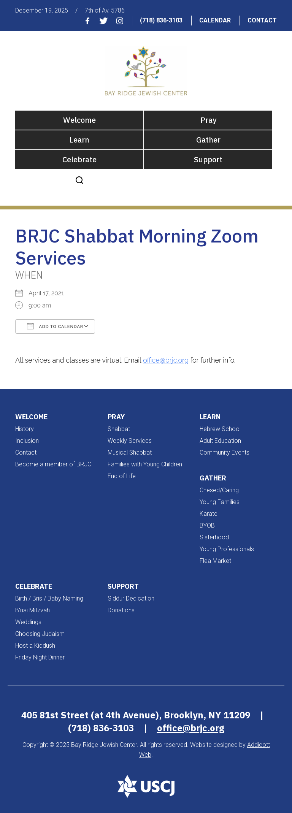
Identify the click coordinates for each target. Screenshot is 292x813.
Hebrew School (220, 429)
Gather (208, 140)
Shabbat (119, 429)
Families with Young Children (145, 464)
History (24, 429)
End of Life (122, 476)
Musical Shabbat (130, 452)
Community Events (224, 452)
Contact (262, 20)
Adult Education (220, 440)
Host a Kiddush (35, 645)
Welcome (79, 120)
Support (208, 159)
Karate (208, 513)
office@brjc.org (166, 360)
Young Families (220, 502)
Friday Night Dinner (40, 657)
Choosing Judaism (40, 633)
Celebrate (79, 159)
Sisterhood (214, 537)
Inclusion (27, 440)
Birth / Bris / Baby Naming (49, 598)
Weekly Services (130, 440)
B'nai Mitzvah (32, 610)
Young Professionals (227, 549)
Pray (208, 120)
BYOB (207, 525)
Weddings (28, 622)
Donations (121, 610)
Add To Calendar (55, 326)
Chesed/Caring (219, 490)
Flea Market (215, 560)
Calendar (215, 20)
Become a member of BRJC (53, 464)
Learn (79, 140)
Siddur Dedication (131, 598)
